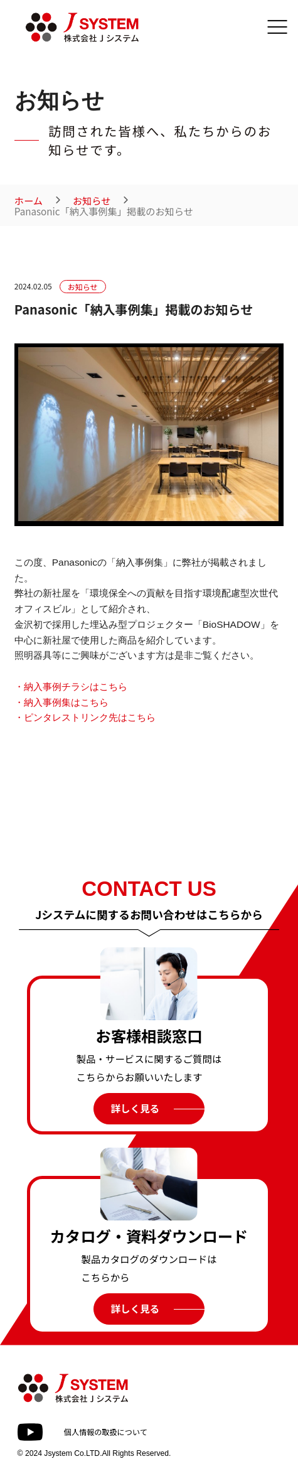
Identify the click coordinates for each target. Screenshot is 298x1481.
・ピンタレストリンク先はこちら (85, 717)
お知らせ (91, 200)
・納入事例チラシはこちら (70, 686)
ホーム (28, 200)
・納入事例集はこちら (61, 702)
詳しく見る (135, 1108)
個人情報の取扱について (105, 1431)
